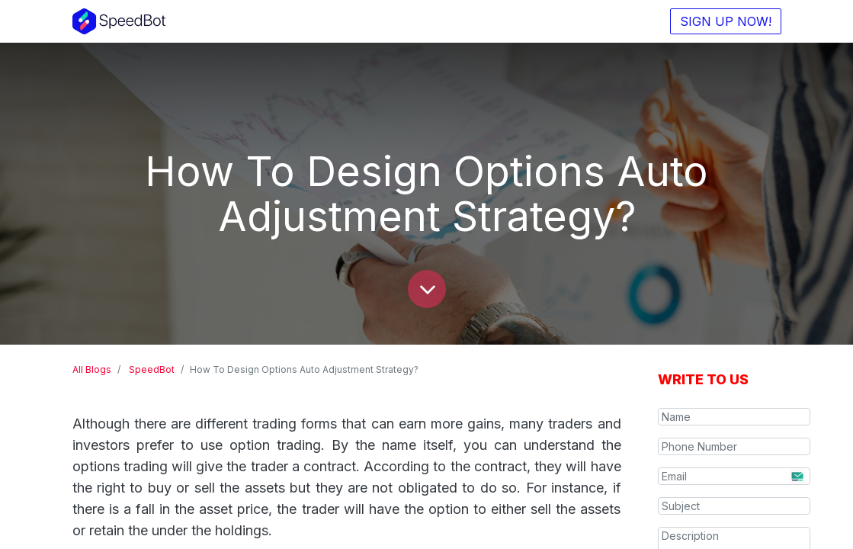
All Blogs (91, 369)
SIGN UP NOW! (725, 21)
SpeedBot (152, 369)
